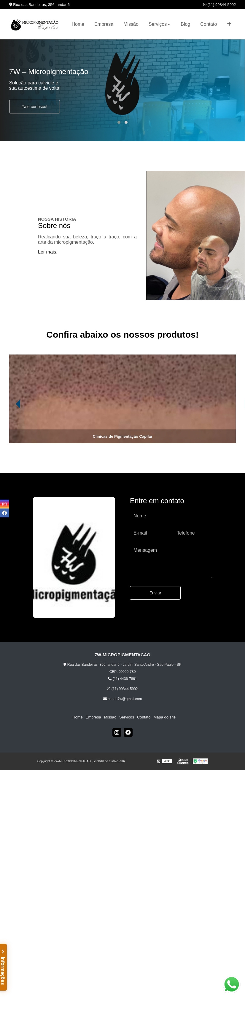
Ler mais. (48, 251)
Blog (185, 24)
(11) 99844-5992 (219, 4)
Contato (208, 24)
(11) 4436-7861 (122, 679)
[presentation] (9, 427)
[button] (118, 122)
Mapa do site (164, 717)
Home (78, 24)
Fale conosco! (34, 106)
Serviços (158, 24)
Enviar (155, 593)
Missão (131, 24)
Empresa (103, 24)
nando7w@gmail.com (122, 699)
